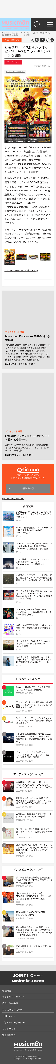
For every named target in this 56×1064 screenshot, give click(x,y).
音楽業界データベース (13, 997)
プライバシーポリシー (13, 1022)
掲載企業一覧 (28, 488)
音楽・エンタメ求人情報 (28, 471)
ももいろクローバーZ (15, 72)
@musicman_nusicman (13, 498)
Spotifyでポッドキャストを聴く (20, 364)
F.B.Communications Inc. (31, 1056)
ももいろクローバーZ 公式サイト (21, 270)
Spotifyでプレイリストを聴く (19, 455)
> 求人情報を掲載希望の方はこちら (28, 478)
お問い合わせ (9, 1016)
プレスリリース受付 (12, 1009)
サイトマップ (9, 1029)
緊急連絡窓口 (9, 1035)
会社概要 (6, 990)
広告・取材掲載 (12, 40)
